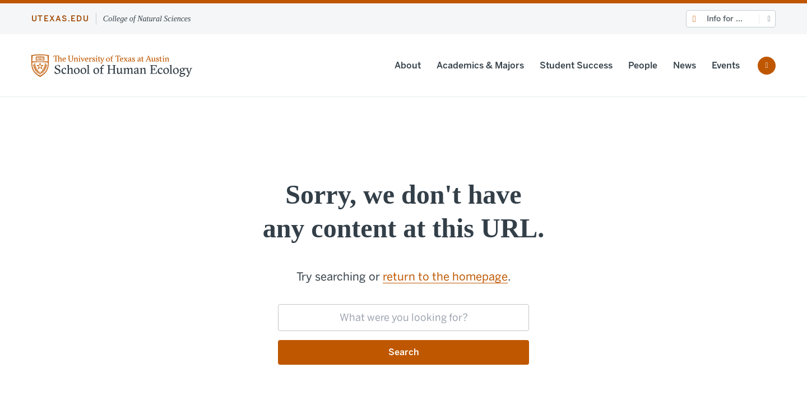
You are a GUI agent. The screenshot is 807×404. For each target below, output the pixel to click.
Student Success (576, 65)
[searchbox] (403, 317)
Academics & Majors (480, 65)
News (684, 65)
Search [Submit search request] (403, 352)
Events (726, 65)
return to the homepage (445, 276)
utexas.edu (60, 19)
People (642, 65)
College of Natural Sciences (147, 19)
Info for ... (725, 19)
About (408, 65)
